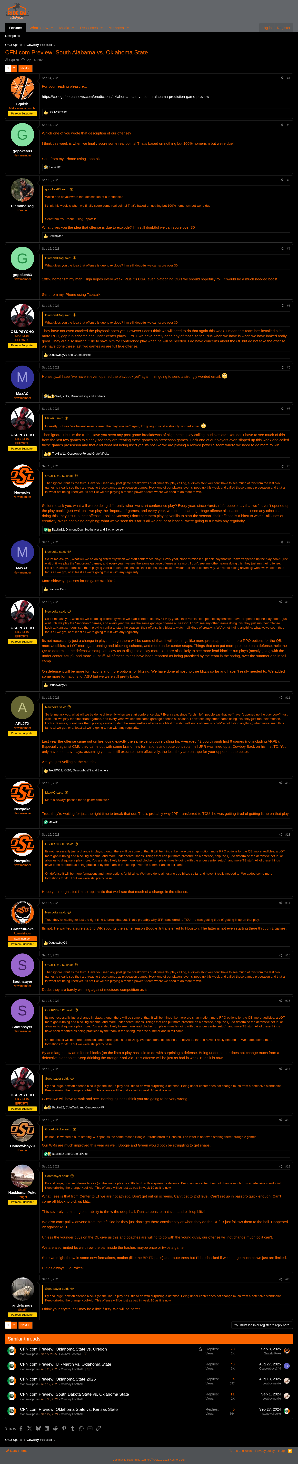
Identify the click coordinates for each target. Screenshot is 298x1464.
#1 (288, 78)
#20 (287, 1279)
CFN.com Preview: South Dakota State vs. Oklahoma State (74, 1394)
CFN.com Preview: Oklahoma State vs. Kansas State (69, 1409)
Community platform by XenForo (149, 1459)
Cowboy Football (70, 1354)
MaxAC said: (54, 418)
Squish (14, 60)
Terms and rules (240, 1451)
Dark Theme (17, 1451)
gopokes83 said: (56, 189)
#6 (288, 367)
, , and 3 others (78, 770)
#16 (287, 1001)
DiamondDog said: (58, 258)
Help (281, 1451)
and (70, 355)
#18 (287, 1120)
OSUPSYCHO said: (59, 476)
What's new (39, 28)
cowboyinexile (272, 1383)
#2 (288, 125)
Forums (15, 28)
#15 (287, 955)
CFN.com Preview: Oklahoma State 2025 (58, 1379)
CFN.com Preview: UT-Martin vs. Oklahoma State (65, 1364)
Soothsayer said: (57, 1078)
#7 (288, 408)
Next (23, 68)
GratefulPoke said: (58, 1129)
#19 (287, 1166)
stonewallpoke (29, 1354)
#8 (288, 466)
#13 (287, 834)
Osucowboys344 (270, 1368)
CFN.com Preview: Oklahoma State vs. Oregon (63, 1349)
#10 (287, 602)
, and (80, 453)
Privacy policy (265, 1451)
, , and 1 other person (88, 529)
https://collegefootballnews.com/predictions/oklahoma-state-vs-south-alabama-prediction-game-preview (125, 96)
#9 (288, 542)
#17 (287, 1069)
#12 (287, 783)
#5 (288, 305)
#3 (288, 180)
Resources (89, 28)
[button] (52, 27)
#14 (287, 903)
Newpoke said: (55, 551)
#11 (287, 697)
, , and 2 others (80, 396)
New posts (12, 36)
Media (64, 28)
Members (116, 28)
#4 (288, 248)
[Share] (282, 78)
